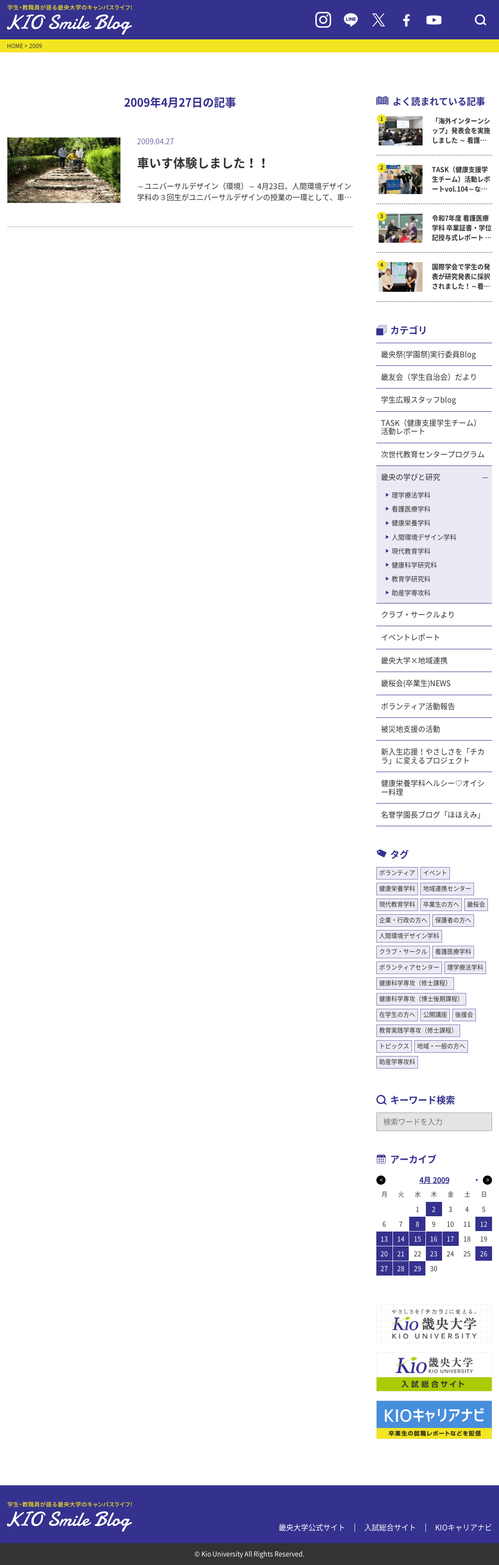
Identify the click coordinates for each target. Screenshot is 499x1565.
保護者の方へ (453, 920)
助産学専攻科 (411, 593)
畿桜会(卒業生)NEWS (416, 683)
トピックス (394, 1046)
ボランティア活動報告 (418, 706)
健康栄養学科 (411, 523)
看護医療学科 (411, 509)
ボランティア (397, 873)
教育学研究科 (411, 579)
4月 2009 (434, 1180)
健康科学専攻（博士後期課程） (421, 999)
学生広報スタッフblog (418, 399)
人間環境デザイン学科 (424, 537)
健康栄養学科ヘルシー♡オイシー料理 (433, 787)
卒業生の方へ (441, 904)
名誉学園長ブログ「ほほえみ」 (433, 814)
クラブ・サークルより (418, 614)
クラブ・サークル (403, 952)
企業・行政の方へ (403, 920)
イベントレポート (410, 637)
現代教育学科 (411, 551)
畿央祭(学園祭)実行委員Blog (428, 354)
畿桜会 (476, 904)
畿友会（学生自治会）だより (429, 377)
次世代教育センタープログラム (433, 454)
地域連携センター (447, 889)
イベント (435, 873)
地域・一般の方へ (441, 1046)
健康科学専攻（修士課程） (415, 983)
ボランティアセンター (409, 967)
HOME (15, 46)
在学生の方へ (397, 1015)
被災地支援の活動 (410, 729)
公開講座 (435, 1015)
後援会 (464, 1015)
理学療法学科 (411, 495)
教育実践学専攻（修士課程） (418, 1030)
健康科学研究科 (414, 565)
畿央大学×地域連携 (414, 660)
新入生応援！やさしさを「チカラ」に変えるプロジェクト (433, 756)
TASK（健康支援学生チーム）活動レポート (431, 427)
